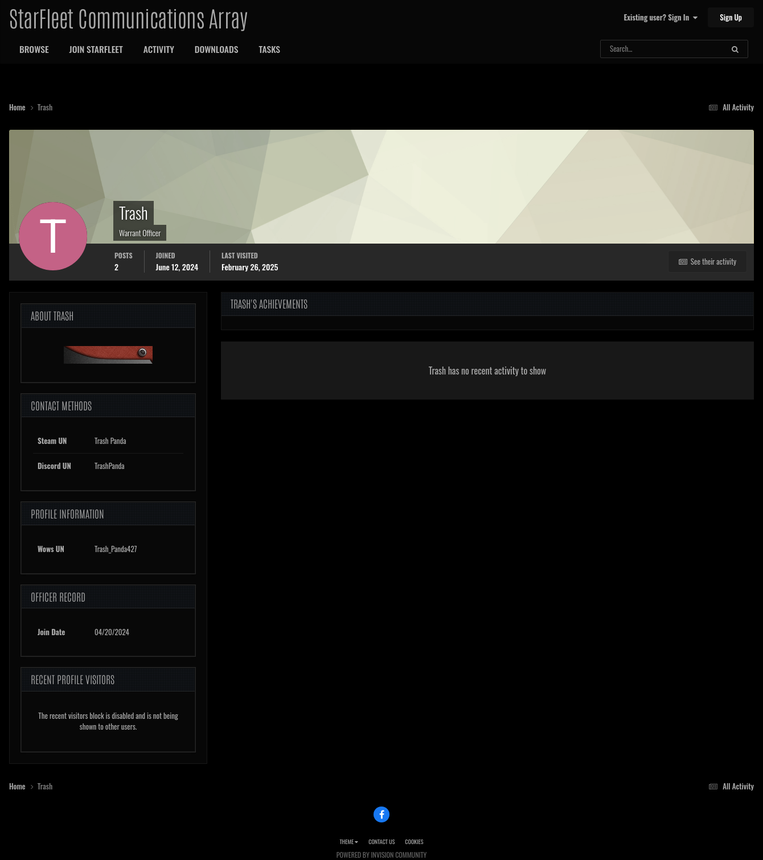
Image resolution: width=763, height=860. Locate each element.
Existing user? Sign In (661, 17)
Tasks (269, 49)
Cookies (414, 841)
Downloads (217, 49)
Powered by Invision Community (381, 854)
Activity (158, 49)
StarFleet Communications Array (128, 17)
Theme (348, 841)
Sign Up (731, 17)
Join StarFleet (96, 49)
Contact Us (381, 841)
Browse (34, 49)
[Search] (632, 48)
